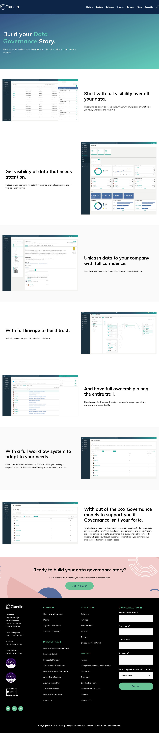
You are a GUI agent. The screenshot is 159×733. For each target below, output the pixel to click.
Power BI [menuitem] (47, 700)
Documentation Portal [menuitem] (91, 643)
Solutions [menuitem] (85, 614)
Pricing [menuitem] (46, 620)
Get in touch (79, 585)
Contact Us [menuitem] (86, 700)
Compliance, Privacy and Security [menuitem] (96, 665)
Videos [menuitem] (84, 631)
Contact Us (149, 7)
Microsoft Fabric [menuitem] (50, 654)
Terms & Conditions (96, 725)
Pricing (139, 7)
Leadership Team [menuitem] (89, 683)
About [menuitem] (84, 660)
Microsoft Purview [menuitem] (51, 660)
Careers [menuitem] (84, 694)
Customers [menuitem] (86, 671)
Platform (89, 7)
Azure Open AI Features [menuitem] (54, 665)
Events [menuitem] (84, 637)
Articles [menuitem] (84, 620)
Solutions (99, 7)
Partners (130, 7)
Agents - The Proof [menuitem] (52, 625)
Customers (110, 7)
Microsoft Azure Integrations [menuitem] (56, 648)
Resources (120, 7)
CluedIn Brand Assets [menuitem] (90, 688)
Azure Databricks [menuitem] (51, 688)
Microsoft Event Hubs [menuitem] (53, 694)
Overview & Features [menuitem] (52, 614)
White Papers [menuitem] (87, 625)
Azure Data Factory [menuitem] (52, 677)
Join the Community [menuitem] (52, 631)
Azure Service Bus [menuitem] (51, 683)
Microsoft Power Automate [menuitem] (55, 671)
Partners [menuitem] (85, 677)
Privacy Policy (114, 725)
